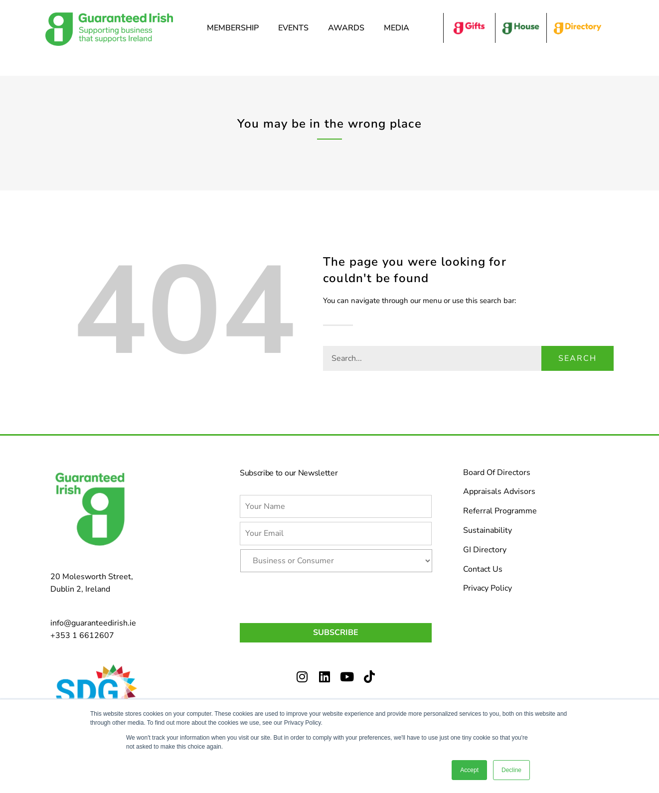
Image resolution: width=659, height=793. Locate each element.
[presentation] (315, 595)
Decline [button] (511, 770)
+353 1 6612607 (82, 635)
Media (399, 27)
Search (577, 358)
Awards (348, 27)
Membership (235, 27)
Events (296, 27)
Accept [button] (469, 770)
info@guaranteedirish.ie (93, 623)
